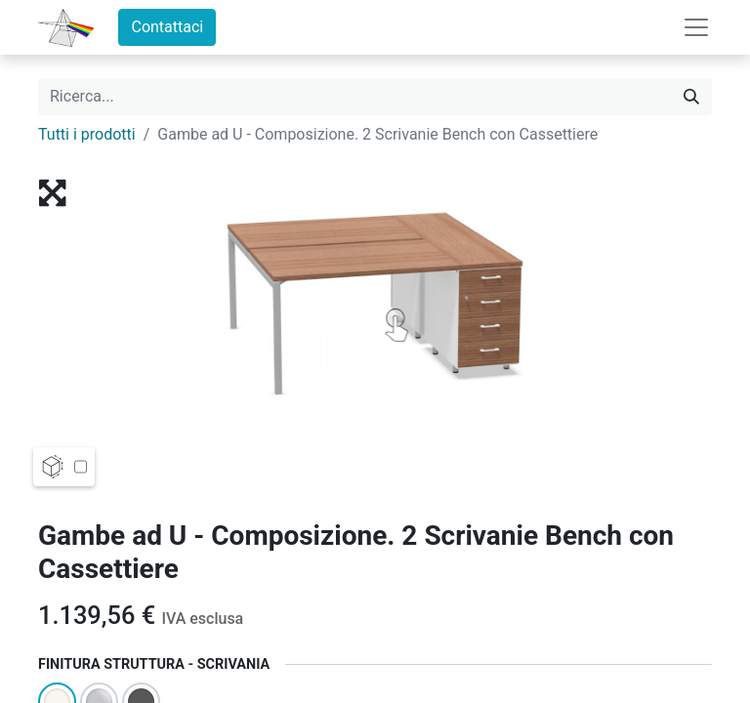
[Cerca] (691, 96)
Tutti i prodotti (87, 134)
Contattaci (167, 27)
